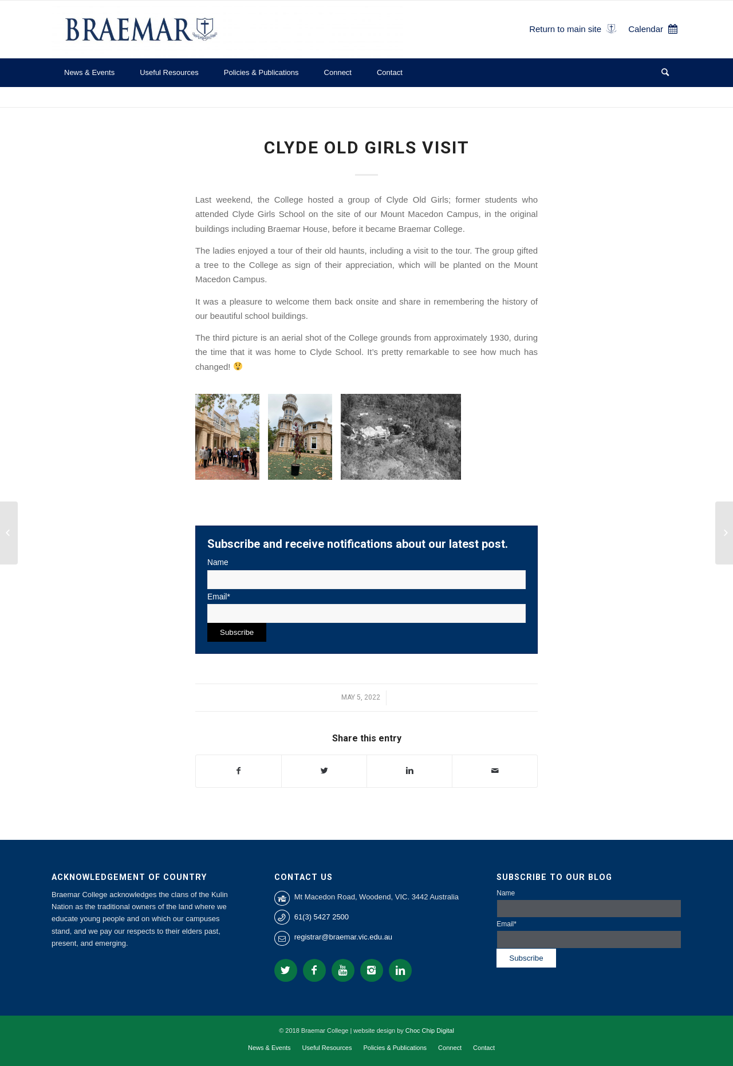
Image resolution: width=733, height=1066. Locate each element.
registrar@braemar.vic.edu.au (343, 937)
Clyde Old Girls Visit (367, 147)
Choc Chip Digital (429, 1030)
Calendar (645, 29)
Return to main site (565, 29)
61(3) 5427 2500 (321, 917)
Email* (366, 608)
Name (366, 573)
